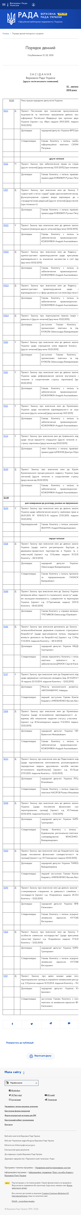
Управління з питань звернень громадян (21, 1107)
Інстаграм (15, 1100)
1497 (5, 190)
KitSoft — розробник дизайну (23, 1201)
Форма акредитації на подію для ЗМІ (20, 1116)
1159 (5, 976)
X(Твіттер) (15, 1095)
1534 (5, 436)
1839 (5, 508)
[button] (22, 1083)
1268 (5, 711)
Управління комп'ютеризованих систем (53, 1168)
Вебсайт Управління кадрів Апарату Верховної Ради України (29, 1141)
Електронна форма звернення (17, 1111)
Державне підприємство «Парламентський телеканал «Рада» (30, 1159)
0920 (6, 252)
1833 (5, 759)
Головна (6, 34)
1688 (5, 591)
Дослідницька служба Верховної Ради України (23, 1154)
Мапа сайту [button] (13, 1072)
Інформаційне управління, (40, 1173)
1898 (5, 803)
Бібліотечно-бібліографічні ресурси (20, 1145)
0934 (6, 316)
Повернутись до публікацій (19, 1043)
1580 (5, 342)
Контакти (9, 1125)
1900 (5, 851)
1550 (5, 372)
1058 (5, 544)
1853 (5, 111)
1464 (5, 932)
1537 (5, 674)
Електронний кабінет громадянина (19, 1120)
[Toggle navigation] (3, 4)
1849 (5, 469)
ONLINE (63, 14)
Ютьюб (50, 1095)
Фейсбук (14, 1091)
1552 (5, 406)
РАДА (28, 16)
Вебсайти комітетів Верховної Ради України (22, 1136)
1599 (5, 888)
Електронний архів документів (17, 1150)
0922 (5, 225)
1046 (5, 627)
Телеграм (51, 1100)
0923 (6, 285)
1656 (5, 164)
